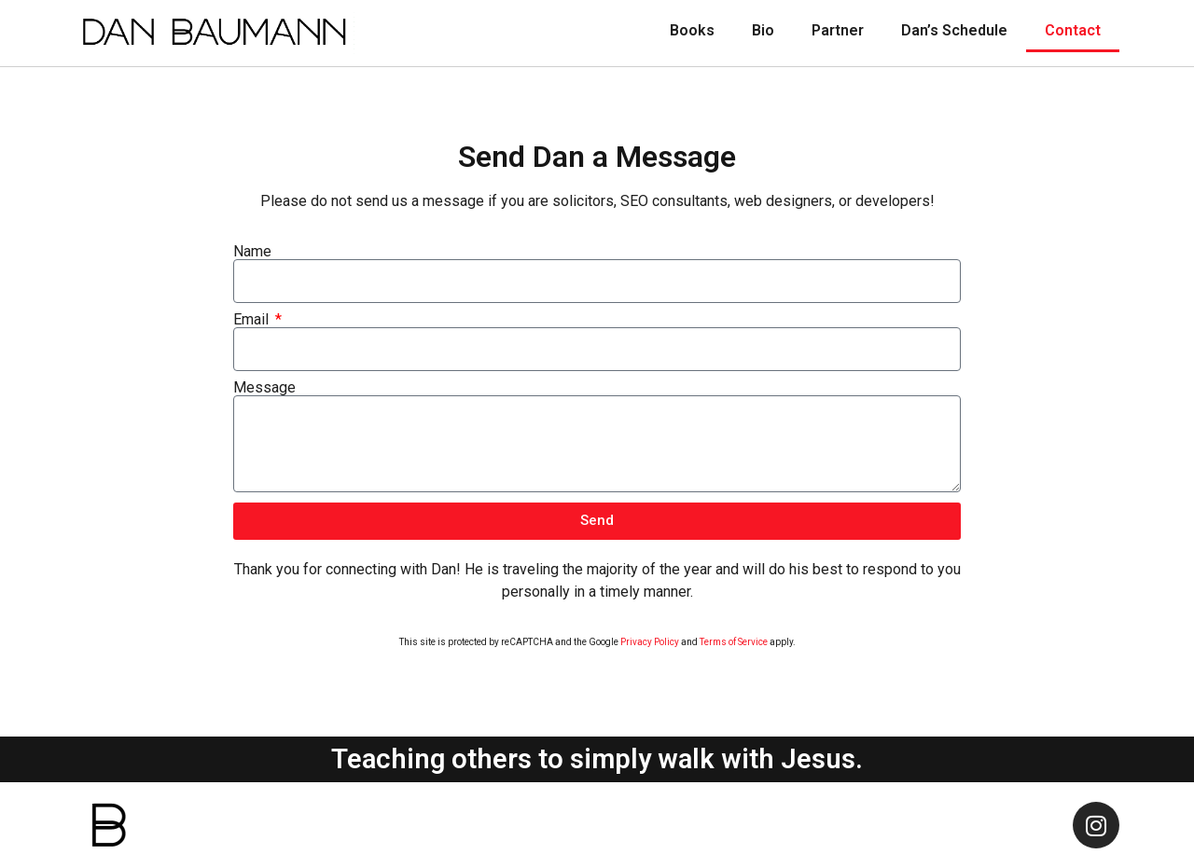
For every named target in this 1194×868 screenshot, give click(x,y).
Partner (838, 30)
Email (252, 319)
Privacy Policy (649, 642)
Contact (1073, 30)
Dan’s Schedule (954, 30)
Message (264, 387)
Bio (763, 30)
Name (252, 251)
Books (692, 30)
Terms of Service (734, 642)
